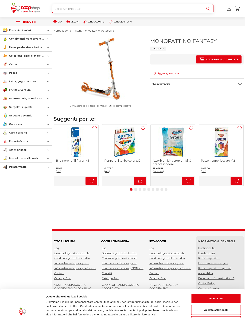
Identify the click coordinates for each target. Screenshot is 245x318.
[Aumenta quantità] (218, 59)
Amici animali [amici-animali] (17, 149)
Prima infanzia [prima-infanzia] (18, 141)
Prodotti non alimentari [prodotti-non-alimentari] (24, 158)
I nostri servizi (206, 253)
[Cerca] (208, 8)
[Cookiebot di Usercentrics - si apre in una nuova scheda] (22, 311)
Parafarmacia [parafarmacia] (17, 166)
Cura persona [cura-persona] (18, 132)
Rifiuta (216, 295)
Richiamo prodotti (209, 258)
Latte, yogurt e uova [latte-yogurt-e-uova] (22, 81)
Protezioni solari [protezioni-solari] (20, 30)
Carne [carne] (13, 64)
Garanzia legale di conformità (72, 253)
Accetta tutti (216, 272)
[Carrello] (237, 8)
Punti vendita (206, 248)
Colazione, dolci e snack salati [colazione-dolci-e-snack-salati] (29, 55)
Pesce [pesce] (13, 72)
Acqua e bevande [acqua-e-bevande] (20, 115)
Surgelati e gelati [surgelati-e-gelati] (20, 107)
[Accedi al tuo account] (229, 8)
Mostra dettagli (183, 311)
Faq (56, 248)
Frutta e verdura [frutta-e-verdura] (20, 90)
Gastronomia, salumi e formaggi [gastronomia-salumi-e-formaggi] (30, 98)
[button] (26, 30)
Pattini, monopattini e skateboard (93, 30)
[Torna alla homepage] (26, 8)
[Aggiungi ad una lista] (94, 128)
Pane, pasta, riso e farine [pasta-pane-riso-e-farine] (25, 47)
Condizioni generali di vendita (72, 258)
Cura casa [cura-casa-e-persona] (15, 124)
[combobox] (132, 8)
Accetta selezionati (216, 283)
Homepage (61, 30)
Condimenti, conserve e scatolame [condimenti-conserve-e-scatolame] (32, 38)
